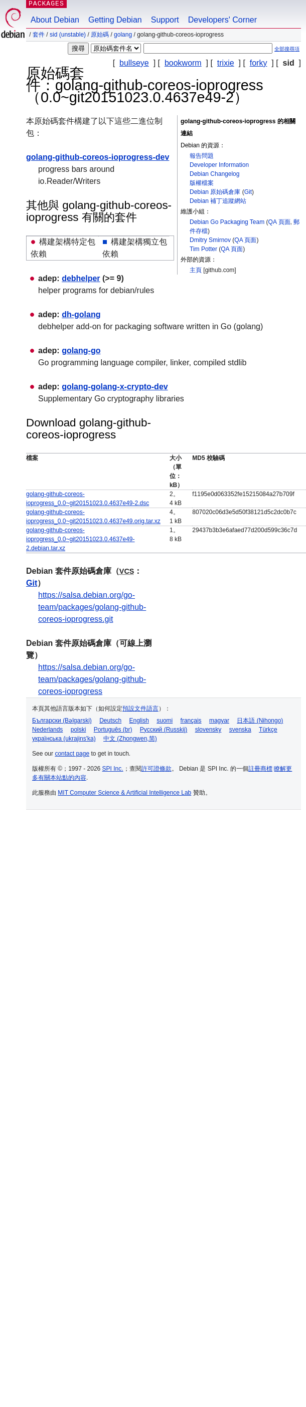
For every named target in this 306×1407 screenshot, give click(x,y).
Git (248, 191)
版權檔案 (202, 182)
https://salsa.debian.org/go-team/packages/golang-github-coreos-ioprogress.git (92, 607)
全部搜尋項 (286, 49)
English (139, 720)
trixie (225, 63)
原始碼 (100, 34)
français (191, 720)
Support (165, 20)
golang (123, 34)
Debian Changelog (214, 173)
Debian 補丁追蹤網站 (218, 200)
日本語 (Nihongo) (260, 720)
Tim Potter (203, 249)
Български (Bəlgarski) (62, 720)
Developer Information (219, 164)
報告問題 (202, 155)
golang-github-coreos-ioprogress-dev (97, 157)
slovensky (208, 729)
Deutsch (110, 720)
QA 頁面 (279, 221)
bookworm (183, 63)
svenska (240, 729)
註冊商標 (260, 768)
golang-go (81, 350)
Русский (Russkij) (164, 729)
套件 (39, 34)
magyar (219, 720)
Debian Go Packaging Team (227, 221)
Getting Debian (115, 20)
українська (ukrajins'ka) (64, 738)
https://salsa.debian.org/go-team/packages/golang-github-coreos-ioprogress (92, 679)
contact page (72, 753)
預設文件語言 (140, 708)
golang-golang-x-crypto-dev (115, 386)
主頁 (196, 270)
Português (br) (113, 729)
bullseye (134, 63)
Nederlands (47, 729)
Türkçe (268, 729)
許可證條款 (156, 768)
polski (78, 729)
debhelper (81, 278)
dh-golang (81, 314)
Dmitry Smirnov (210, 240)
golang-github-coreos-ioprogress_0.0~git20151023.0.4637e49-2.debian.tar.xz (80, 539)
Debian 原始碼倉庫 (215, 191)
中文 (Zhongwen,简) (130, 738)
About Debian (55, 20)
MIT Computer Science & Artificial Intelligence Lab (124, 792)
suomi (165, 720)
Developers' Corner (222, 20)
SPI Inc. (112, 768)
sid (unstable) (68, 34)
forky (258, 63)
